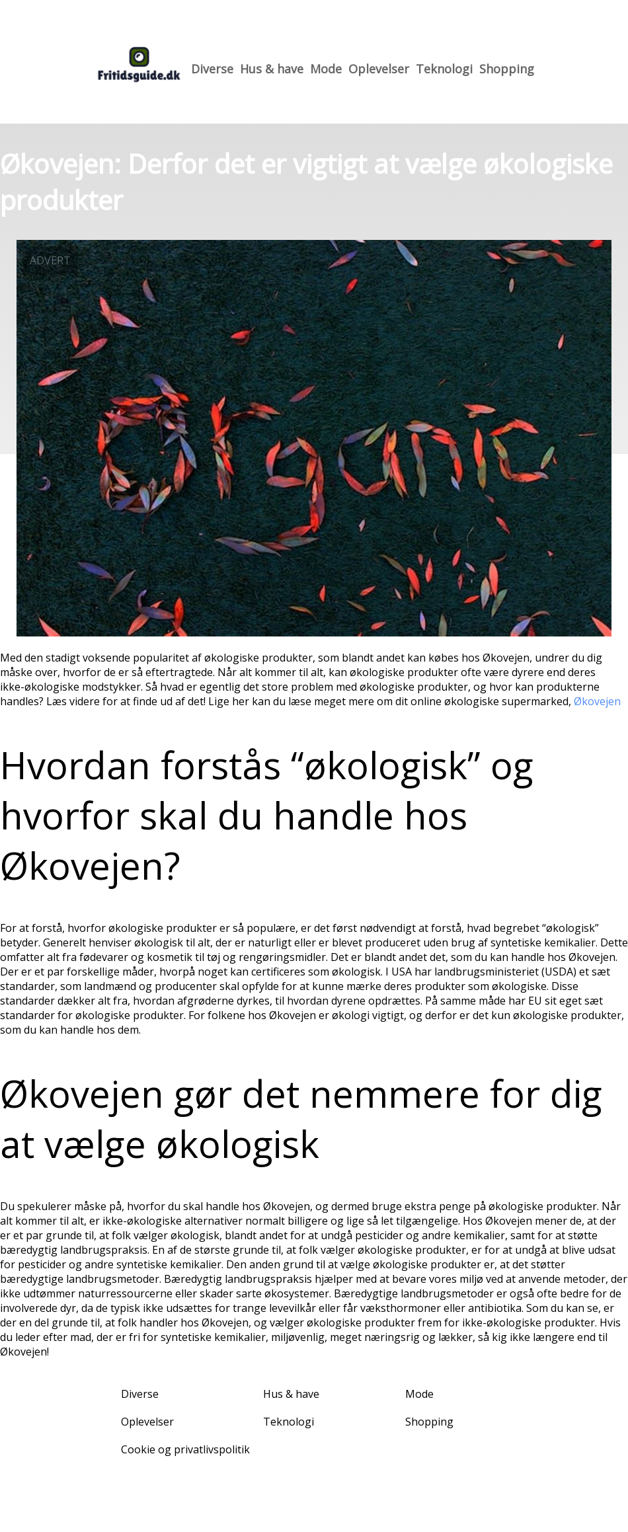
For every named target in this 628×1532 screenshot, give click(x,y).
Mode (326, 69)
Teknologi (444, 69)
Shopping (506, 69)
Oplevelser (378, 69)
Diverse (212, 69)
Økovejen (597, 701)
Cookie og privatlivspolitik (185, 1449)
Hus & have (271, 69)
